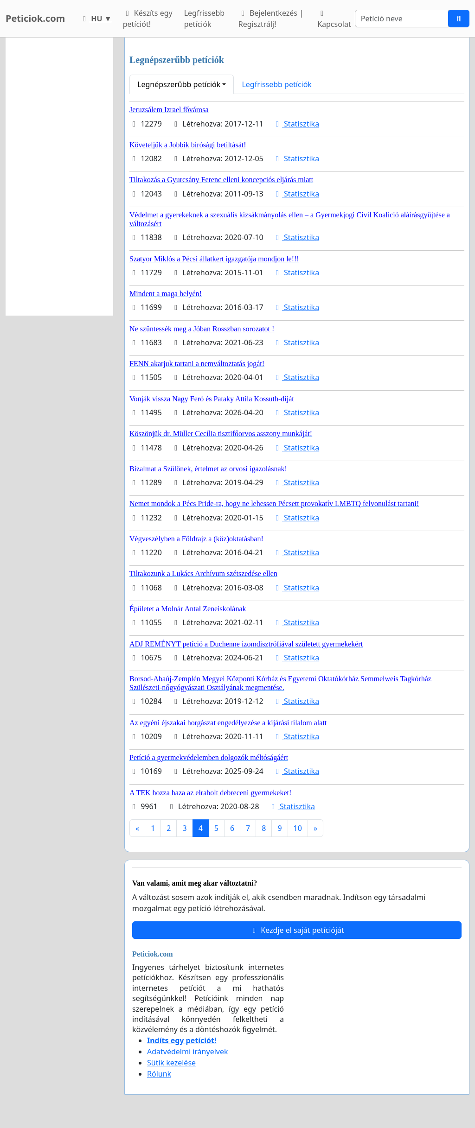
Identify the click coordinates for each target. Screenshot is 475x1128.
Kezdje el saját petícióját (297, 930)
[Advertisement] (59, 177)
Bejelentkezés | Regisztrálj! (270, 18)
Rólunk (159, 1074)
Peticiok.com (35, 18)
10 (298, 828)
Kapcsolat (334, 19)
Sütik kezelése (171, 1063)
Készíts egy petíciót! (148, 18)
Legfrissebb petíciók (204, 18)
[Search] (402, 18)
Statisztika (296, 124)
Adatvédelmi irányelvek (187, 1051)
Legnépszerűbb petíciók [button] (178, 84)
